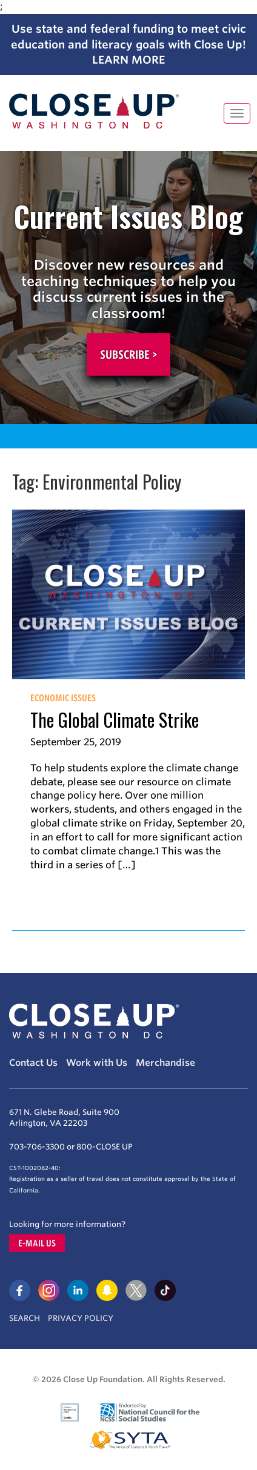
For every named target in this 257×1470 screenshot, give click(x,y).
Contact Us (33, 1062)
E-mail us (37, 1243)
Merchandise (165, 1062)
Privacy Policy (80, 1318)
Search (24, 1318)
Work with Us (96, 1062)
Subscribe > (128, 354)
